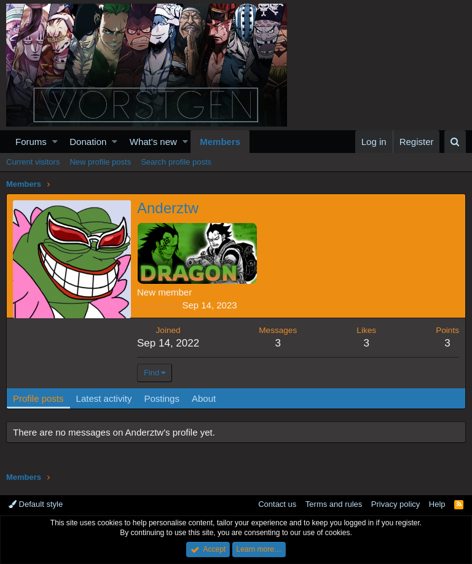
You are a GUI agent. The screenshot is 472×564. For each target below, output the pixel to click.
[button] (55, 141)
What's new (153, 141)
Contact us (277, 504)
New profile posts (100, 161)
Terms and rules (333, 504)
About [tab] (204, 398)
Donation (87, 141)
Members (220, 141)
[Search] (455, 141)
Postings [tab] (161, 398)
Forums (31, 141)
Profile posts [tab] (38, 398)
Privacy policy (395, 504)
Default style (36, 504)
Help (437, 504)
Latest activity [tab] (104, 398)
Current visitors (33, 161)
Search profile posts (176, 161)
